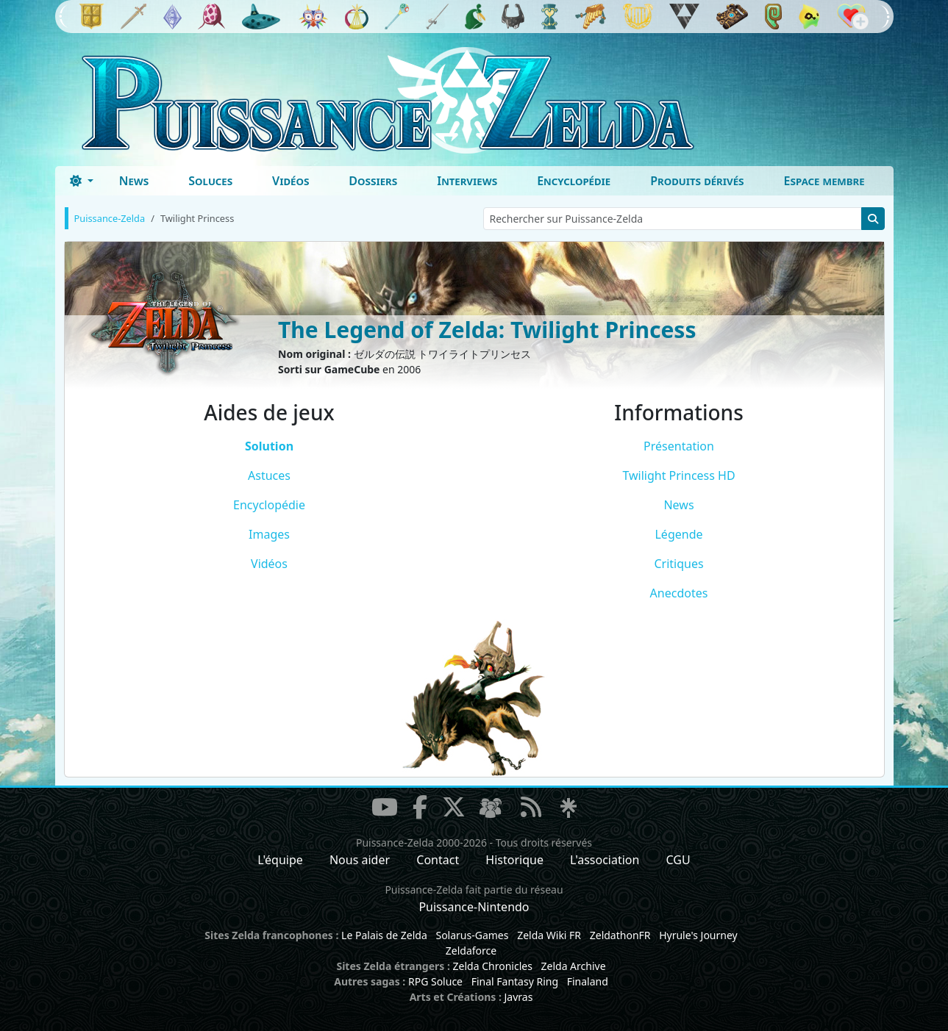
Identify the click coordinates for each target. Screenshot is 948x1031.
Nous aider (359, 860)
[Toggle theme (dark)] (81, 180)
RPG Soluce (435, 981)
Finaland (587, 981)
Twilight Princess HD (678, 475)
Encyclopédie (573, 181)
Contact (437, 860)
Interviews (467, 181)
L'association (604, 860)
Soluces (210, 181)
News (134, 181)
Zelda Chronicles (492, 966)
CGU (678, 860)
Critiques (678, 564)
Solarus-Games (471, 935)
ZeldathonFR (620, 935)
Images (269, 534)
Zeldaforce (471, 951)
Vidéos (290, 181)
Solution (269, 446)
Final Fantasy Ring (514, 981)
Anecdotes (679, 593)
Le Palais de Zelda (384, 935)
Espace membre (824, 181)
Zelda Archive (573, 966)
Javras (518, 997)
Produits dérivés (697, 181)
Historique (514, 860)
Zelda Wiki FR (549, 935)
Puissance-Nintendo (473, 907)
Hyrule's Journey (698, 935)
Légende (678, 534)
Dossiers (373, 181)
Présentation (679, 446)
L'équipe (280, 860)
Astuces (269, 475)
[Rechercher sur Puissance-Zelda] (672, 218)
